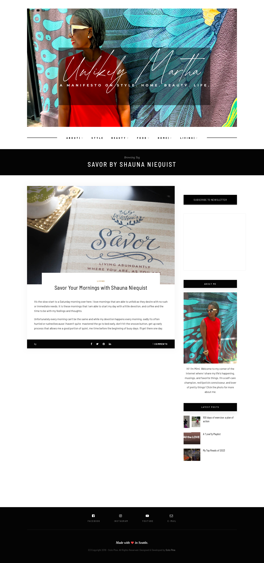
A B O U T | (73, 137)
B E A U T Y (118, 137)
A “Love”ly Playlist (212, 434)
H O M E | (163, 137)
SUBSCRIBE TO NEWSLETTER (210, 199)
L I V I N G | (187, 137)
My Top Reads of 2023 (214, 450)
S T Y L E (97, 137)
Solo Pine (170, 550)
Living (101, 281)
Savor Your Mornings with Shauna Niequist (101, 287)
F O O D (141, 137)
